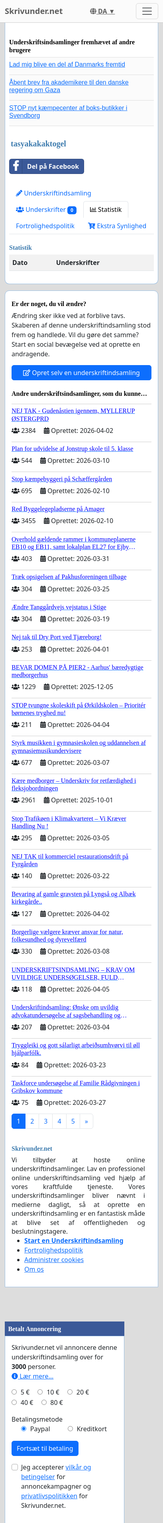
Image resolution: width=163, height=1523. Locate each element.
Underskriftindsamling (53, 193)
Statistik (106, 209)
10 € (53, 1392)
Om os (34, 1269)
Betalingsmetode (37, 1419)
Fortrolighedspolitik (45, 225)
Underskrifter (46, 209)
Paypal (40, 1428)
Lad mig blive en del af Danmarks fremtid (67, 64)
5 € (25, 1392)
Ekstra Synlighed (117, 225)
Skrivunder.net (34, 11)
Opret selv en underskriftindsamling (81, 372)
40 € (27, 1402)
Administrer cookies (54, 1259)
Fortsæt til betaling (45, 1448)
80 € (56, 1402)
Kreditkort (92, 1428)
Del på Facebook (44, 166)
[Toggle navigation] (147, 11)
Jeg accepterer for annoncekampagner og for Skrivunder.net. (56, 1486)
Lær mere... (32, 1376)
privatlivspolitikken (49, 1495)
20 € (83, 1392)
